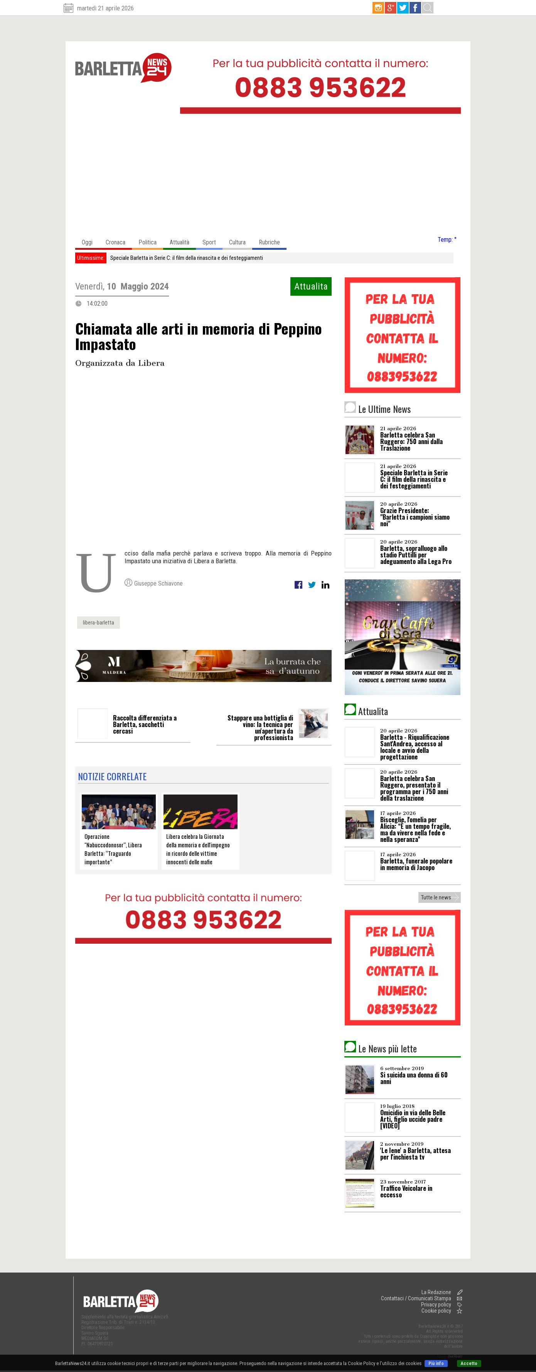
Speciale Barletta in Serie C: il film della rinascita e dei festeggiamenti (186, 257)
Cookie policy (436, 1311)
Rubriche (273, 240)
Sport (212, 240)
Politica (150, 240)
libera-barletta (98, 622)
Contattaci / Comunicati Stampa (416, 1298)
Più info (436, 1363)
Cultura (240, 240)
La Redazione (436, 1292)
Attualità (183, 240)
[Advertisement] (268, 177)
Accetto (469, 1363)
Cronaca (119, 240)
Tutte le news (436, 897)
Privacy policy (436, 1304)
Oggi (90, 240)
